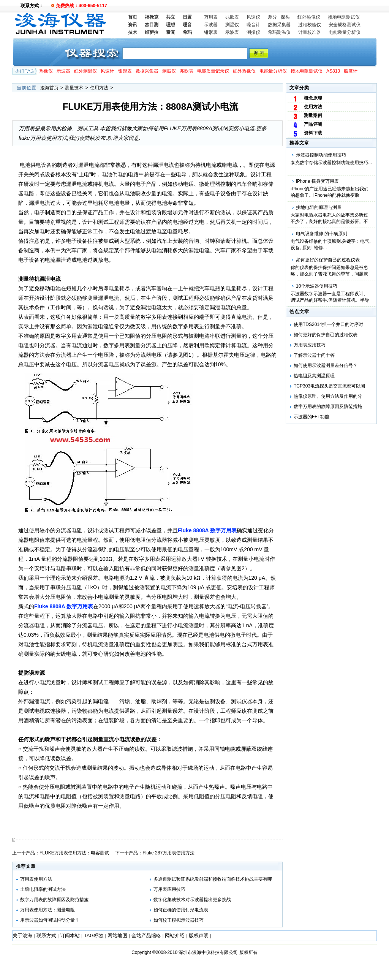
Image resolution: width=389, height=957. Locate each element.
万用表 (211, 17)
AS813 (333, 71)
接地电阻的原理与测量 (319, 207)
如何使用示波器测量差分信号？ (325, 365)
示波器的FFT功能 (311, 416)
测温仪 (232, 24)
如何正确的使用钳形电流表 (180, 910)
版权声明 (199, 935)
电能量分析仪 (273, 71)
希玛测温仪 (279, 32)
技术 (132, 32)
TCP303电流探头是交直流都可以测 (329, 386)
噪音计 (253, 24)
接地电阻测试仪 (344, 17)
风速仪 (253, 17)
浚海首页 (49, 87)
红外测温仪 (85, 71)
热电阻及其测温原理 (314, 375)
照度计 (350, 71)
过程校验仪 (309, 24)
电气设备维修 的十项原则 (321, 233)
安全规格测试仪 (345, 24)
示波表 (232, 32)
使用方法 (99, 87)
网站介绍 (175, 935)
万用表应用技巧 (310, 345)
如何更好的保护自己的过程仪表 (328, 260)
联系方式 (46, 935)
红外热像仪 (308, 17)
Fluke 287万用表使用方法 (168, 853)
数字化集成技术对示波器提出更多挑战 (192, 899)
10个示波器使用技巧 (316, 286)
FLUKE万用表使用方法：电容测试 (74, 853)
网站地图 (117, 935)
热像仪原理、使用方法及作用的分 (328, 396)
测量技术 (74, 87)
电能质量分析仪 (345, 32)
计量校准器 (309, 32)
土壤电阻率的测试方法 (43, 889)
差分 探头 (279, 17)
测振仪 (253, 32)
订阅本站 (70, 935)
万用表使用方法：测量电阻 (47, 910)
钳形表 (211, 32)
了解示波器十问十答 (314, 355)
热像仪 (46, 71)
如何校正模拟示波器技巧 (178, 920)
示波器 (211, 24)
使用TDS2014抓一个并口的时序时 (328, 324)
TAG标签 (94, 935)
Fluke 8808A (207, 530)
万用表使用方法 (36, 879)
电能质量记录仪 (213, 71)
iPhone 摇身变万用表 (317, 181)
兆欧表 (232, 17)
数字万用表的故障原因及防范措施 (328, 406)
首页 (132, 17)
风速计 (107, 71)
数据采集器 (279, 24)
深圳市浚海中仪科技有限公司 (208, 952)
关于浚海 (22, 935)
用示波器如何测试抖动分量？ (49, 920)
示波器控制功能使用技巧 (321, 155)
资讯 (132, 24)
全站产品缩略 (146, 935)
